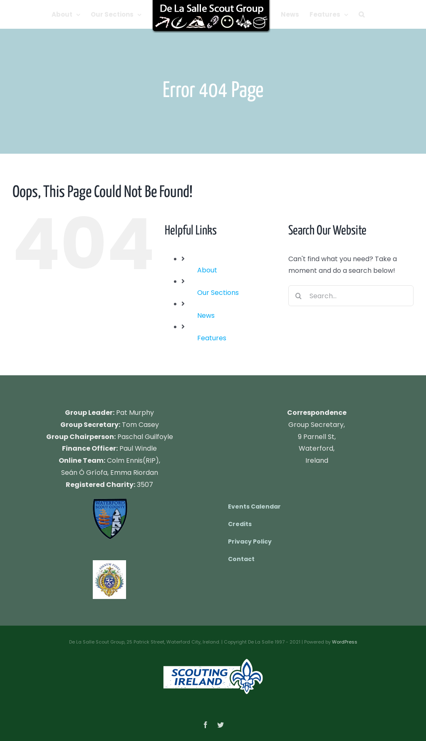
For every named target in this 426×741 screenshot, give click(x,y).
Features (211, 338)
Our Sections (218, 292)
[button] (361, 14)
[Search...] (351, 295)
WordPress (344, 642)
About (207, 270)
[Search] (298, 295)
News (206, 315)
